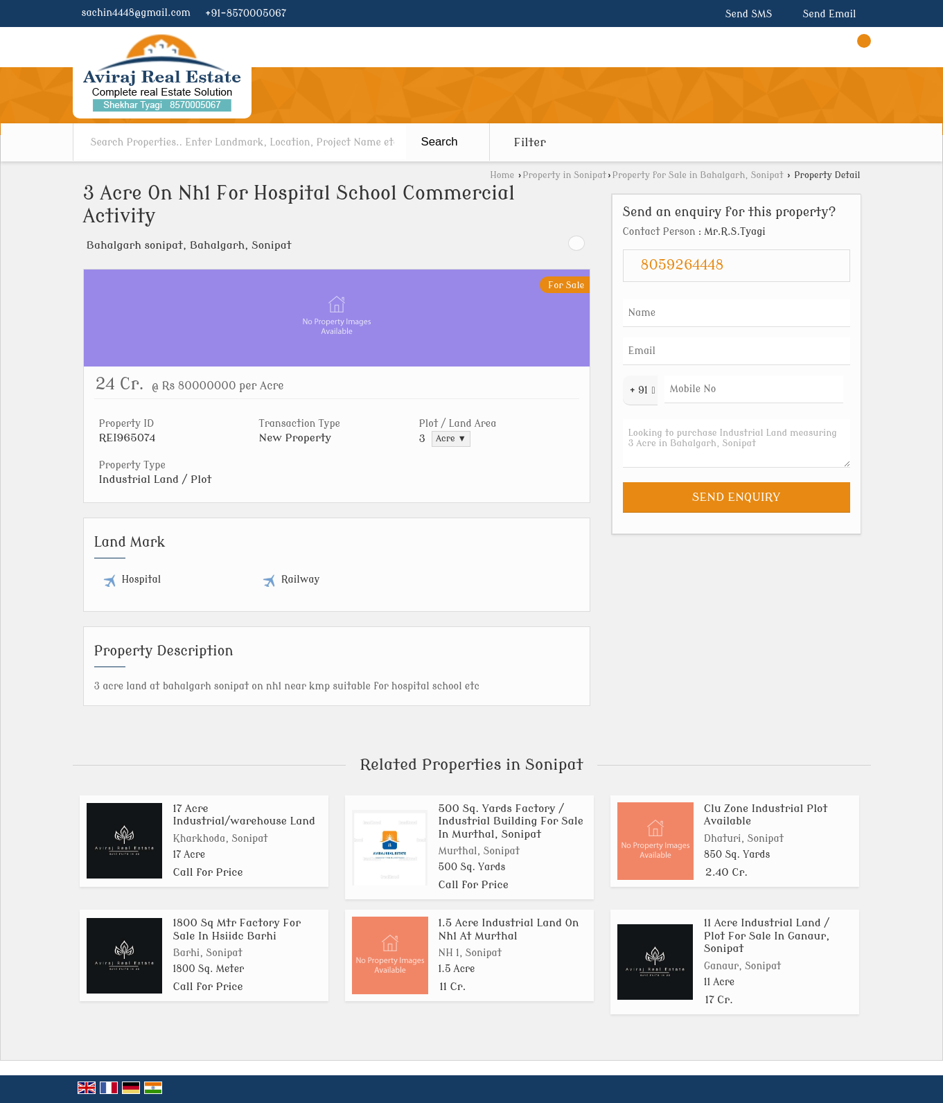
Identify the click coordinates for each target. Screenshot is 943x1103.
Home (502, 175)
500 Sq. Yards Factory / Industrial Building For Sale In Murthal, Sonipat (511, 821)
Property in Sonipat (564, 175)
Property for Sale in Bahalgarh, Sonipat (697, 175)
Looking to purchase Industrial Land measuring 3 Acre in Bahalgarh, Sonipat (736, 443)
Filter (530, 142)
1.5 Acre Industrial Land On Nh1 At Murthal (509, 929)
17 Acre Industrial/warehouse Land (244, 814)
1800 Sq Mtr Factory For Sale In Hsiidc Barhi (237, 929)
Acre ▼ (451, 438)
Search (439, 141)
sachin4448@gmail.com (136, 13)
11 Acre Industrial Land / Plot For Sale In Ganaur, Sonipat (767, 936)
